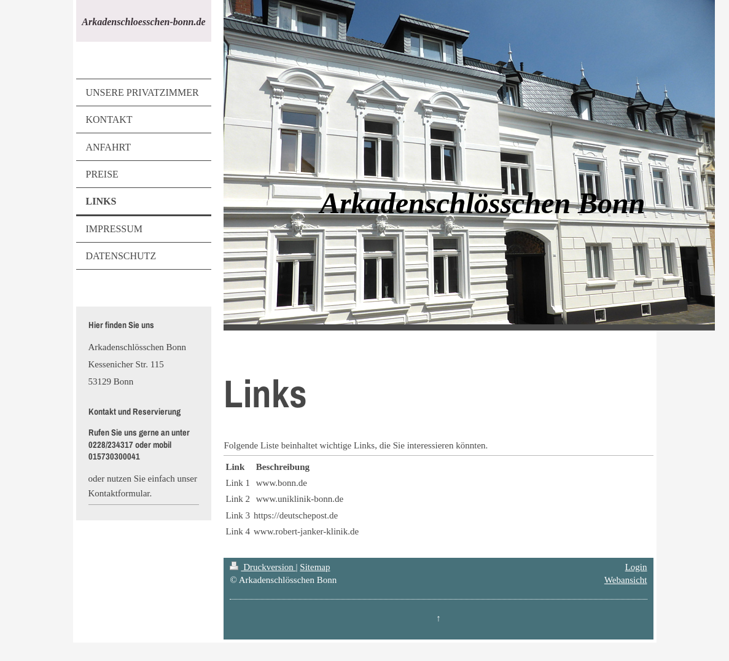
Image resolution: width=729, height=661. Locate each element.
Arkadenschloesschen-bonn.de (143, 22)
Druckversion (262, 567)
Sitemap (315, 567)
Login (636, 567)
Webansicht (625, 580)
